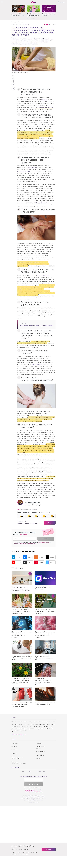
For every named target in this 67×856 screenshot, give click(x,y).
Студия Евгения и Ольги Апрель (36, 800)
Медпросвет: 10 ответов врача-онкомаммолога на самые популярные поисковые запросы (45, 634)
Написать (50, 523)
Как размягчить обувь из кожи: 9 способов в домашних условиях (45, 704)
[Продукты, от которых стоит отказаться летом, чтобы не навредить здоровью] (22, 601)
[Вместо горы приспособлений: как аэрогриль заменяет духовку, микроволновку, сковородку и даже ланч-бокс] (22, 578)
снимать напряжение (23, 171)
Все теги (39, 758)
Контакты (15, 750)
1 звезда (45, 24)
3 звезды (47, 24)
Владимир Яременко (32, 502)
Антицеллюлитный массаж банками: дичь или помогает (36, 325)
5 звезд (50, 24)
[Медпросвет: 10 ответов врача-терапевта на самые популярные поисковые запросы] (22, 623)
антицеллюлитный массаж (41, 275)
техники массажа (32, 167)
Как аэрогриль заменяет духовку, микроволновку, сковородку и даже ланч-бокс (21, 589)
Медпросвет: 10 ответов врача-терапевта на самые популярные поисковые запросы (22, 634)
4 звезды (49, 24)
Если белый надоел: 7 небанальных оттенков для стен (43, 658)
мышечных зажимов (38, 364)
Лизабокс (39, 743)
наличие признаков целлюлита (45, 107)
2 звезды (46, 24)
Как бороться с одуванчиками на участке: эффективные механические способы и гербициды (21, 681)
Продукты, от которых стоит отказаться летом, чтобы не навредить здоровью (21, 611)
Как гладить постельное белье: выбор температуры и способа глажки (22, 658)
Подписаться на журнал (19, 735)
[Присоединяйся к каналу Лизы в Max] (45, 578)
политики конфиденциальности (20, 543)
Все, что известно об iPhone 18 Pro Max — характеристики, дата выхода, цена (22, 704)
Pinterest (39, 562)
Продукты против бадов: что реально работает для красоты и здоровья (18, 15)
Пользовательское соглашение (18, 757)
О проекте (15, 743)
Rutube (50, 557)
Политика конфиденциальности (19, 763)
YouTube (16, 562)
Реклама (14, 746)
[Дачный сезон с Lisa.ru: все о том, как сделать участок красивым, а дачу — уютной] (49, 8)
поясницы (44, 99)
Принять (48, 849)
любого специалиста (41, 442)
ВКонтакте (28, 557)
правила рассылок (31, 543)
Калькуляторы (40, 752)
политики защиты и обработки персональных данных (24, 853)
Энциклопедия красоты (41, 747)
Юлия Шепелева (16, 24)
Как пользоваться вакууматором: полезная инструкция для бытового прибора (43, 681)
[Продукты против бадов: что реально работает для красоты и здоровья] (18, 8)
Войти (63, 2)
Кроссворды (40, 755)
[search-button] (59, 2)
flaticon (37, 802)
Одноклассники (39, 557)
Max (49, 562)
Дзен (26, 562)
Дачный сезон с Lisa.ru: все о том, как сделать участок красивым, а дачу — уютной (48, 16)
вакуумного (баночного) (41, 202)
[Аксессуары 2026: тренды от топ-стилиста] (33, 8)
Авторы (14, 753)
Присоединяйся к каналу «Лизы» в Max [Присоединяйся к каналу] (43, 588)
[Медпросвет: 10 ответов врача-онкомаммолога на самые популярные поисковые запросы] (45, 623)
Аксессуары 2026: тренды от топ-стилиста (33, 14)
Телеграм (16, 557)
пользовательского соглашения (44, 542)
